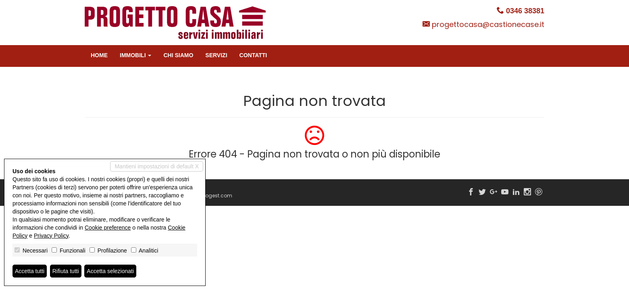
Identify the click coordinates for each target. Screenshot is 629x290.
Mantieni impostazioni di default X (157, 166)
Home (99, 55)
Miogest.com (216, 195)
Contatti (253, 55)
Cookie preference (108, 227)
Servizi (216, 55)
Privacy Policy (51, 235)
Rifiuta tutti (65, 271)
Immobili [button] (135, 55)
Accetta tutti (29, 271)
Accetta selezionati (110, 271)
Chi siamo (178, 55)
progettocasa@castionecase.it (488, 24)
